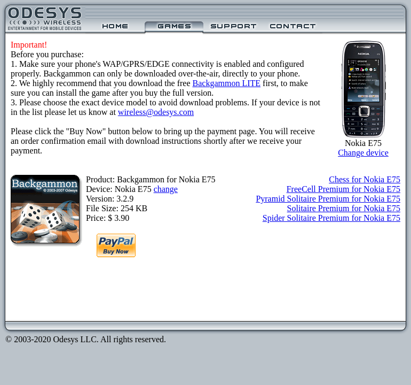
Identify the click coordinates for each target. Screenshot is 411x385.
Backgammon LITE (227, 83)
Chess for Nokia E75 (364, 179)
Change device (363, 152)
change (166, 189)
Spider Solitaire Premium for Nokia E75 (331, 217)
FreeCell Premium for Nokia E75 (343, 189)
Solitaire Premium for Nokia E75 (343, 208)
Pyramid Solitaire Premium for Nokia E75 (328, 198)
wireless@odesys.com (156, 112)
